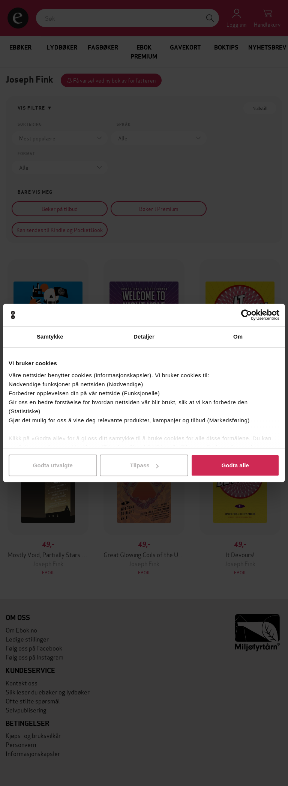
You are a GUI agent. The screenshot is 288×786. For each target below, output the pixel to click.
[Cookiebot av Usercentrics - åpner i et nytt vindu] (246, 315)
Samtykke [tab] (50, 336)
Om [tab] (238, 336)
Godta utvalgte (53, 465)
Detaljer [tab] (144, 336)
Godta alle (235, 465)
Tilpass (144, 465)
